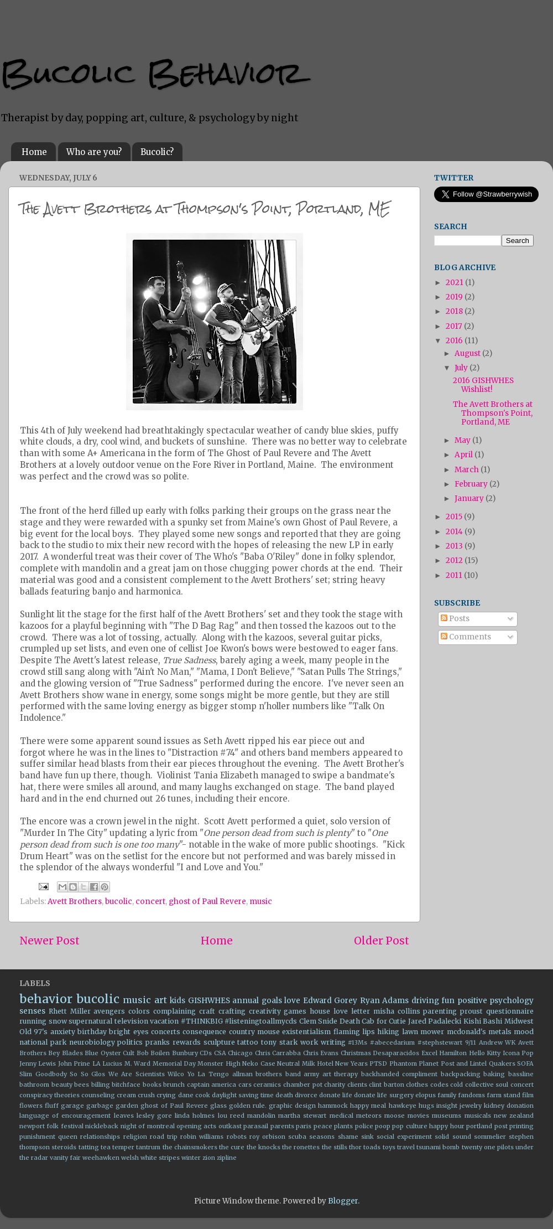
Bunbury (185, 1053)
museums (446, 1115)
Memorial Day (174, 1063)
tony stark (279, 1042)
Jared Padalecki (435, 1021)
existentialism (306, 1031)
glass (218, 1105)
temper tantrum (136, 1147)
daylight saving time (243, 1095)
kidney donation (509, 1105)
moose (394, 1115)
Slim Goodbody (43, 1074)
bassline (521, 1074)
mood (524, 1031)
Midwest (519, 1021)
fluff (52, 1105)
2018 (455, 311)
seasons (322, 1136)
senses (32, 1011)
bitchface (126, 1084)
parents (282, 1126)
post (501, 1126)
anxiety (62, 1031)
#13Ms (357, 1042)
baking (494, 1074)
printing (521, 1126)
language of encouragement (65, 1115)
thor (355, 1147)
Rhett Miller (70, 1011)
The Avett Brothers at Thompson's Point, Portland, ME (493, 413)
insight (446, 1105)
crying (166, 1095)
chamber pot (302, 1084)
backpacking (461, 1074)
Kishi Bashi (483, 1021)
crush (146, 1095)
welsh (130, 1157)
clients (357, 1084)
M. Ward (137, 1063)
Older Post (381, 940)
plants (343, 1126)
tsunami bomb (438, 1147)
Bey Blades (65, 1053)
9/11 (470, 1042)
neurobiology (92, 1042)
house (320, 1011)
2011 (455, 575)
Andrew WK (497, 1042)
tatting (89, 1147)
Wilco (176, 1074)
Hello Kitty (484, 1053)
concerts (165, 1031)
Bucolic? (157, 152)
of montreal (156, 1126)
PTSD (378, 1063)
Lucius (112, 1063)
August (468, 353)
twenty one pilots (488, 1147)
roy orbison (267, 1136)
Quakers (502, 1063)
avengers (109, 1011)
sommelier (490, 1136)
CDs (206, 1053)
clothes (417, 1084)
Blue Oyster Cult (109, 1053)
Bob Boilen (153, 1053)
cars (245, 1084)
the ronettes (301, 1147)
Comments (466, 637)
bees (81, 1084)
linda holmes (195, 1115)
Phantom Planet (414, 1063)
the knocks (263, 1147)
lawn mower (423, 1031)
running (32, 1021)
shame (348, 1136)
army (311, 1074)
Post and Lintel (464, 1063)
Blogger (343, 1201)
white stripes (160, 1157)
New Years (351, 1063)
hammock (333, 1105)
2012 (455, 560)
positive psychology (495, 1000)
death (284, 1095)
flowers (31, 1105)
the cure (231, 1147)
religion (135, 1136)
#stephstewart (440, 1042)
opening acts (196, 1126)
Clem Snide (318, 1021)
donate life (335, 1095)
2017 (455, 326)
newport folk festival (51, 1126)
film (528, 1095)
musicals (478, 1115)
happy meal (368, 1105)
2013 (455, 546)
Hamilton (453, 1053)
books (152, 1084)
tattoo (247, 1042)
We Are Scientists (136, 1074)
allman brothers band (266, 1074)
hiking (388, 1031)
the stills (334, 1147)
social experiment (404, 1136)
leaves (124, 1115)
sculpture (219, 1042)
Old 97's (33, 1031)
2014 (455, 531)
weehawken (100, 1157)
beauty (61, 1084)
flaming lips (354, 1031)
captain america (212, 1084)
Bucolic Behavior (151, 72)
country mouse (254, 1031)
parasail (255, 1126)
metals (500, 1031)
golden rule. (248, 1105)
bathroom (34, 1084)
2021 (455, 282)
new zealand (514, 1115)
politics (130, 1042)
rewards (187, 1042)
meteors (369, 1115)
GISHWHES (209, 1000)
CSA (220, 1053)
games (295, 1011)
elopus (425, 1095)
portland (479, 1126)
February (472, 484)
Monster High (218, 1063)
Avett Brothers (75, 901)
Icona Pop (518, 1053)
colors (139, 1011)
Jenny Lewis (37, 1063)
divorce (306, 1095)
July (462, 368)
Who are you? (94, 152)
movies (418, 1115)
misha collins (396, 1011)
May (463, 440)
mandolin (261, 1115)
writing (333, 1042)
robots (237, 1136)
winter (191, 1157)
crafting (232, 1011)
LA (96, 1063)
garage (72, 1105)
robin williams (201, 1136)
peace (323, 1126)
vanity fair (65, 1157)
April (464, 454)
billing (100, 1084)
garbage (99, 1105)
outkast (230, 1126)
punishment (37, 1136)
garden (127, 1105)
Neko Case (258, 1063)
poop (382, 1126)
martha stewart (302, 1115)
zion (208, 1157)
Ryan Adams (384, 1000)
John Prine (74, 1063)
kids (177, 1000)
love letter (351, 1011)
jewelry (471, 1105)
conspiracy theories (49, 1095)
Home (34, 152)
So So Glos (87, 1074)
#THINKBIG (202, 1021)
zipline (227, 1157)
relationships (100, 1136)
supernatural (90, 1021)
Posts (455, 618)
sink (367, 1136)
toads (371, 1147)
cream (126, 1095)
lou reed (231, 1115)
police (364, 1126)
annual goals (257, 1000)
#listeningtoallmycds (261, 1021)
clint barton (386, 1084)
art (160, 999)
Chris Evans (320, 1053)
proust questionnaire (497, 1011)
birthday (92, 1031)
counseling (98, 1095)
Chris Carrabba (278, 1053)
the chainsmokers (190, 1147)
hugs (426, 1105)
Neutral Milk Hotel (305, 1063)
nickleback (101, 1126)
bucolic (118, 901)
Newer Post (49, 940)
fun (448, 1000)
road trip (164, 1136)
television (131, 1021)
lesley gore (154, 1115)
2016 (455, 340)
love (292, 1000)
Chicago (240, 1053)
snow (58, 1021)
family (446, 1095)
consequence (204, 1031)
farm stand (503, 1095)
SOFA (525, 1063)
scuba (297, 1136)
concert (150, 901)
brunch (174, 1084)
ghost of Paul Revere (207, 901)
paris (303, 1126)
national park (42, 1042)
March (468, 469)
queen (67, 1136)
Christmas (356, 1053)
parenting (440, 1011)
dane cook (194, 1095)
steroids (63, 1147)
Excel (429, 1053)
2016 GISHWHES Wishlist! (483, 385)
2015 (455, 516)
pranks (157, 1042)
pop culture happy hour (428, 1126)
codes (439, 1084)
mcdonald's (466, 1031)
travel (406, 1147)
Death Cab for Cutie (373, 1021)
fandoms (471, 1095)
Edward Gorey (330, 1000)
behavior (45, 999)
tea (106, 1147)
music (260, 901)
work (309, 1042)
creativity (265, 1011)
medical (341, 1115)
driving (425, 1000)
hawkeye (402, 1105)
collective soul (487, 1084)
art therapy (340, 1074)
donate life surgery (383, 1095)
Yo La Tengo (208, 1074)
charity (334, 1084)
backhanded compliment (399, 1074)
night (129, 1126)
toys (389, 1147)
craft (207, 1011)
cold (456, 1084)
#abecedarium (392, 1042)
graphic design (292, 1105)
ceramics (267, 1084)
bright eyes (128, 1031)
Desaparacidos (396, 1053)
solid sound (453, 1136)
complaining (174, 1011)
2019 (455, 297)
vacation (164, 1021)
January (470, 498)
